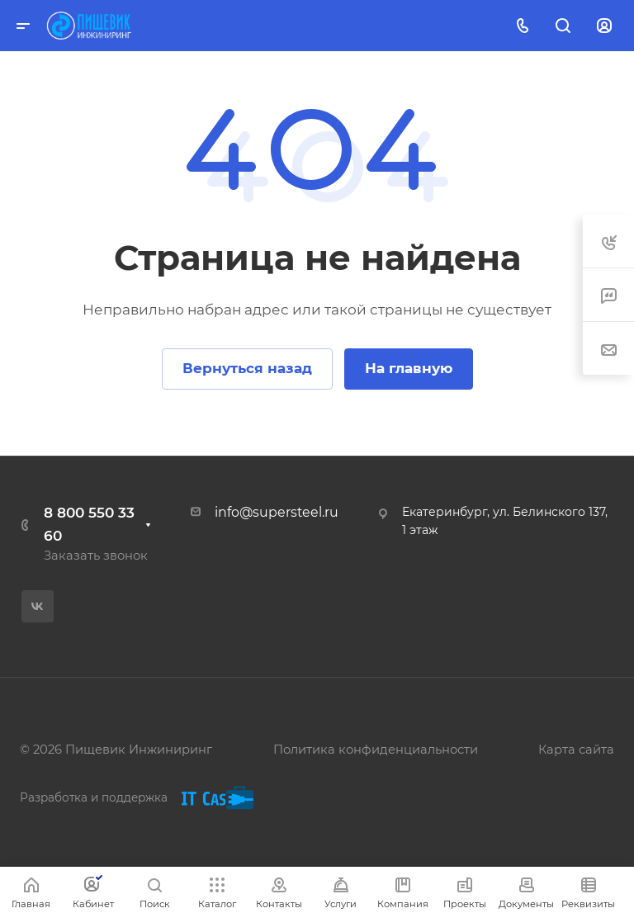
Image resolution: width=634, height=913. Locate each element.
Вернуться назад (247, 368)
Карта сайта (576, 749)
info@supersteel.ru (276, 512)
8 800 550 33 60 (89, 524)
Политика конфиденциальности (375, 749)
